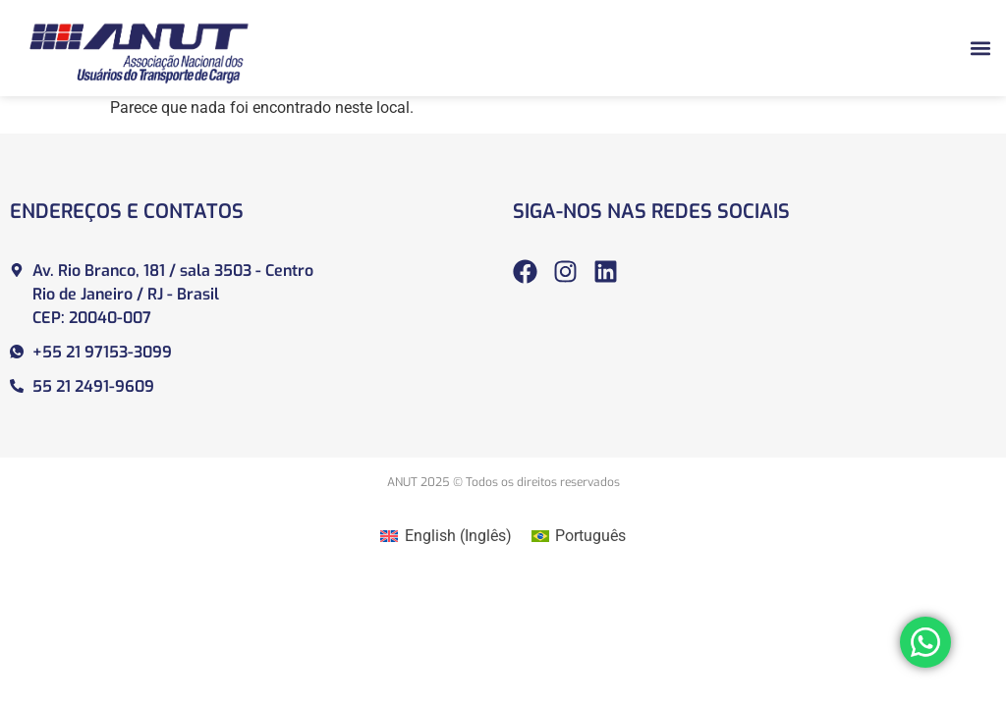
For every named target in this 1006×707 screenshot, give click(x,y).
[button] (980, 47)
